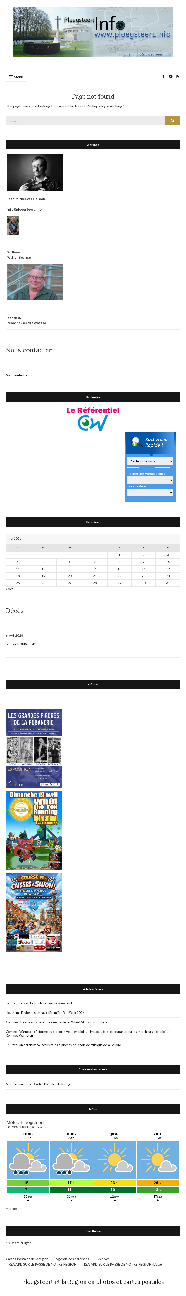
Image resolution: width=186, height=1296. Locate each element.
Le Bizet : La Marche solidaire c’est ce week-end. (39, 1003)
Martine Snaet (16, 1083)
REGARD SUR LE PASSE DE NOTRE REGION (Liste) (123, 1264)
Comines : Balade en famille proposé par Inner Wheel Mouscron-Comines (57, 1022)
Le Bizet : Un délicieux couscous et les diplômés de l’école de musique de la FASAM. (64, 1044)
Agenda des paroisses (72, 1258)
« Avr (9, 588)
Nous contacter (16, 374)
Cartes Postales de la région (53, 1083)
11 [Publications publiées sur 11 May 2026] (18, 568)
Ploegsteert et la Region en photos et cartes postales (93, 1281)
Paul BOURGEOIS (23, 644)
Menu (16, 77)
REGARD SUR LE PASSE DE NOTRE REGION (43, 1264)
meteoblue (13, 1208)
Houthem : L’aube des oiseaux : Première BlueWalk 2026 (45, 1012)
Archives (103, 1258)
